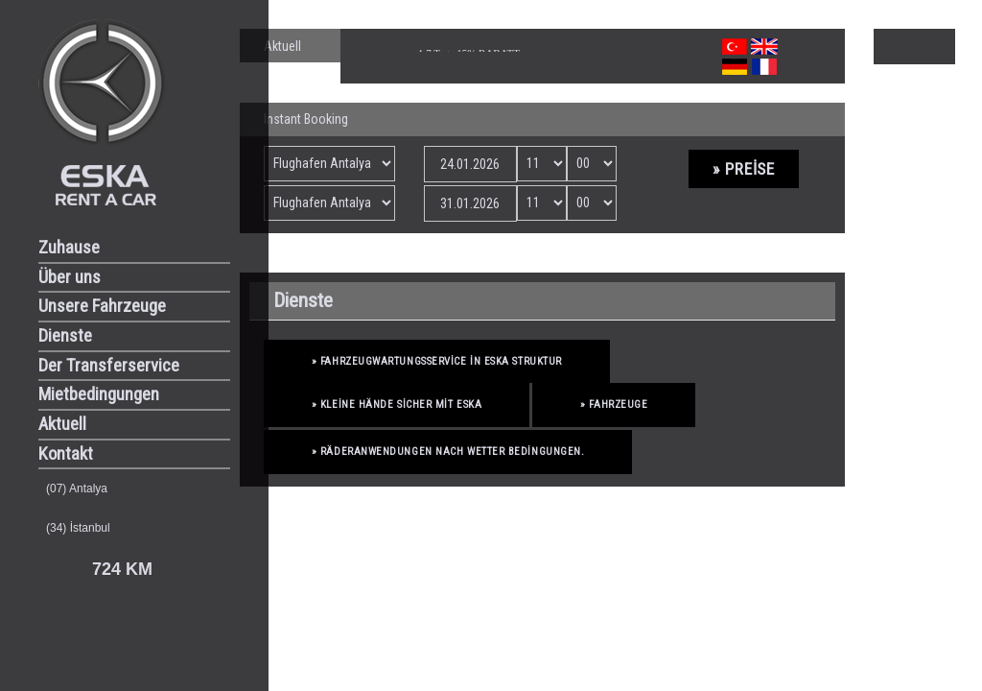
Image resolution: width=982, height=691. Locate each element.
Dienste (65, 335)
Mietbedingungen (98, 394)
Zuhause (69, 247)
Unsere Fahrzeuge (102, 306)
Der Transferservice (108, 365)
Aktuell (62, 424)
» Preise (744, 169)
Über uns (69, 277)
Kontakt (65, 454)
